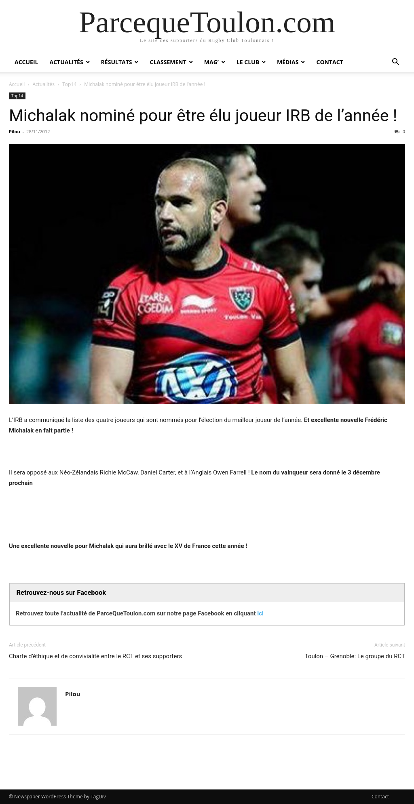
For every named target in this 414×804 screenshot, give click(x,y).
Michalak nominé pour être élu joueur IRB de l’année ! (203, 115)
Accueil (26, 62)
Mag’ (211, 62)
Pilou (14, 131)
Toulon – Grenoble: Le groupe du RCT (355, 656)
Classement (168, 62)
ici (260, 613)
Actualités (66, 62)
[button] (395, 63)
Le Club (248, 62)
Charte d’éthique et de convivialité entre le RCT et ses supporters (95, 656)
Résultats (116, 62)
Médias (287, 62)
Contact (329, 62)
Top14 (69, 84)
